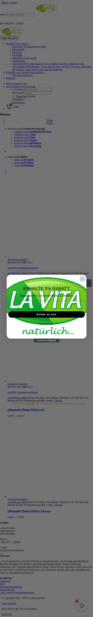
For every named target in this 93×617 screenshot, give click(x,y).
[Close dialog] (82, 278)
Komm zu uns (46, 314)
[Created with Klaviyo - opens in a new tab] (46, 340)
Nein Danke (46, 324)
